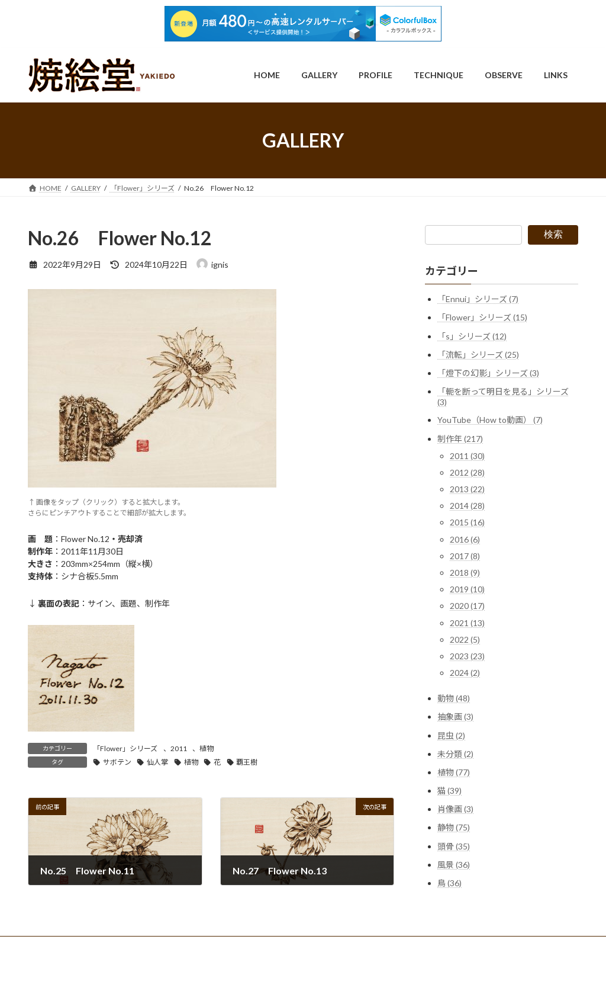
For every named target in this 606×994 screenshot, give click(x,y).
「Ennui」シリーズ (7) (477, 299)
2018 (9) (465, 572)
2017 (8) (465, 556)
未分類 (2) (455, 754)
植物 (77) (453, 772)
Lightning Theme (304, 973)
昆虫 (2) (451, 735)
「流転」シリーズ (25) (478, 354)
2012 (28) (467, 472)
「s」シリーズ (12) (472, 336)
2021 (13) (467, 623)
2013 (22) (467, 489)
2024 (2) (465, 673)
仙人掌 (157, 762)
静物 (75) (453, 828)
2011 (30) (467, 456)
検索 (553, 234)
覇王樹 (246, 762)
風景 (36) (453, 865)
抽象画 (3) (455, 716)
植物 (206, 748)
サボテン (117, 762)
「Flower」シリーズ (125, 748)
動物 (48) (453, 698)
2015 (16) (467, 523)
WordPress (251, 973)
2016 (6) (465, 539)
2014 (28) (467, 506)
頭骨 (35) (453, 846)
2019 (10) (467, 589)
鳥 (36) (449, 883)
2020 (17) (467, 606)
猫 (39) (449, 790)
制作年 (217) (460, 439)
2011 (178, 748)
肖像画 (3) (455, 809)
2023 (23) (467, 656)
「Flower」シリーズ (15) (482, 317)
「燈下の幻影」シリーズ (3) (488, 373)
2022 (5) (465, 639)
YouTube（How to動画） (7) (490, 420)
